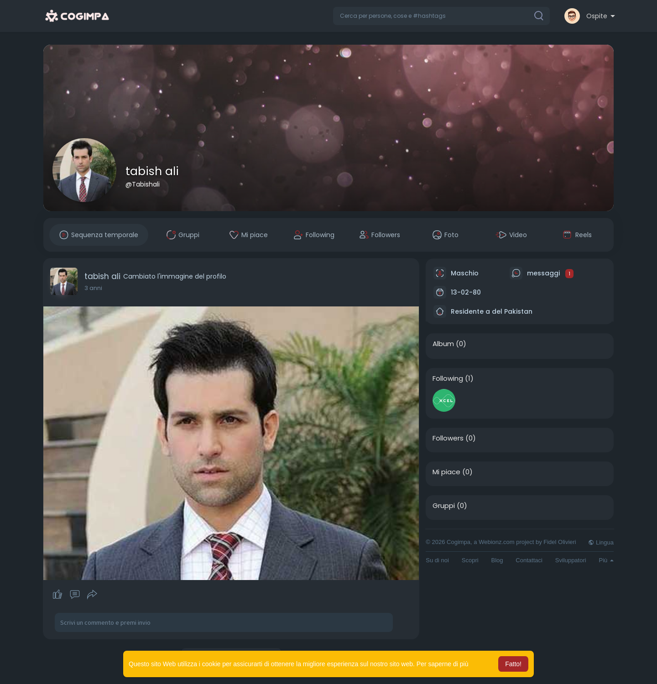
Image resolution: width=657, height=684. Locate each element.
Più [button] (606, 560)
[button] (441, 16)
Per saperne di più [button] (443, 664)
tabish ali (152, 171)
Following (448, 378)
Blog (497, 560)
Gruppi (444, 505)
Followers (448, 438)
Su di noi (437, 560)
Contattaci (529, 560)
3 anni (93, 288)
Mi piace (446, 472)
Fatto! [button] (513, 664)
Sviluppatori (570, 560)
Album (443, 343)
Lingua (601, 542)
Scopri (470, 560)
